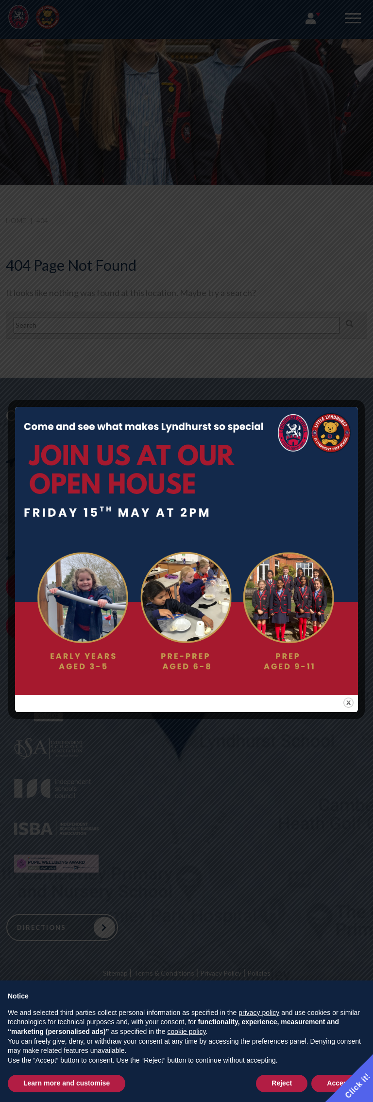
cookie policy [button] (186, 1031)
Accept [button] (338, 1083)
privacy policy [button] (258, 1012)
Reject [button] (281, 1083)
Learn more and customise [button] (66, 1083)
